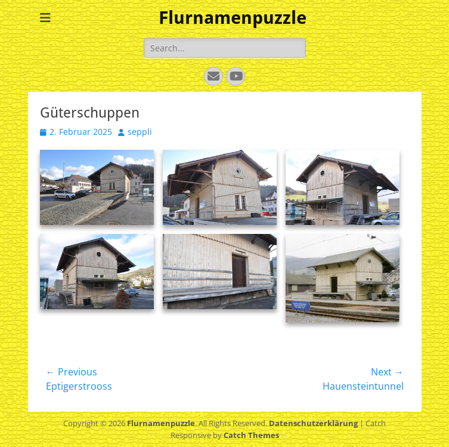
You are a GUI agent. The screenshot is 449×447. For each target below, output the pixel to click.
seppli (140, 131)
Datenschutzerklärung (313, 423)
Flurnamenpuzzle (232, 17)
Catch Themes (251, 435)
